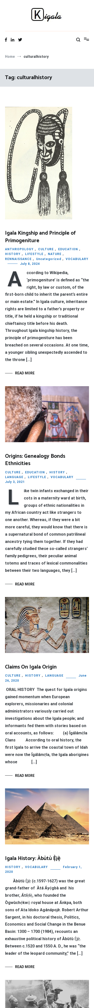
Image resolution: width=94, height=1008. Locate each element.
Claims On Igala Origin (31, 667)
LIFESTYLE (34, 254)
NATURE (54, 254)
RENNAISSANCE (18, 259)
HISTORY (13, 254)
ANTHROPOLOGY (19, 249)
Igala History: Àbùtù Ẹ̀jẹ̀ (33, 858)
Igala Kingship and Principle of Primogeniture (40, 237)
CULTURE (46, 249)
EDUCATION (68, 249)
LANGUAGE (14, 477)
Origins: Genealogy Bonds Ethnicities (35, 460)
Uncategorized (48, 259)
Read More (25, 373)
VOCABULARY (77, 259)
